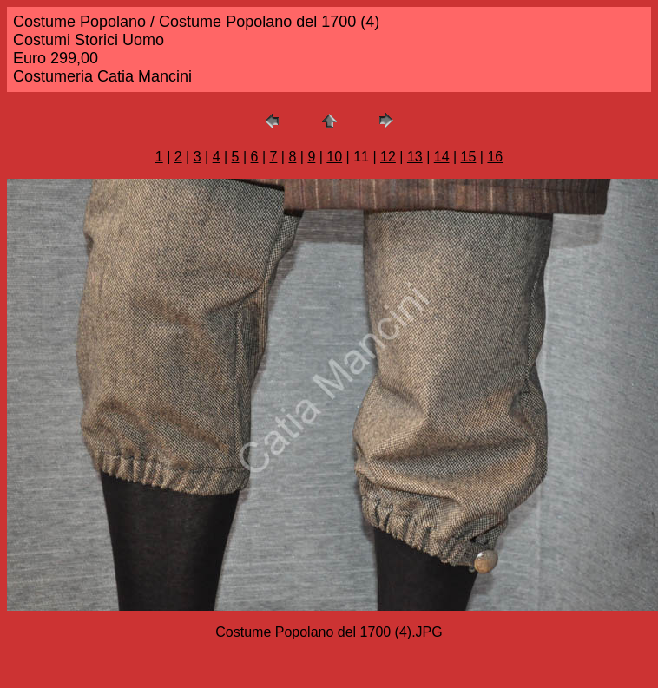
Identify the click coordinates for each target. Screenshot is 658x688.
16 (495, 156)
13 (415, 156)
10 (334, 156)
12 (388, 156)
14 (442, 156)
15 (469, 156)
